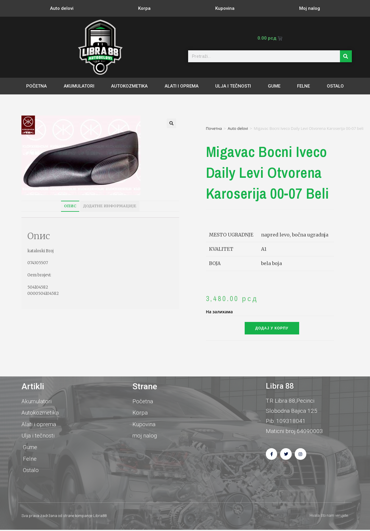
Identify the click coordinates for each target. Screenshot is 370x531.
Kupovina (225, 8)
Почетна (214, 128)
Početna (36, 86)
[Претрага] (346, 56)
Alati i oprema (182, 86)
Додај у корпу (271, 328)
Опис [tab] (70, 206)
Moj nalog (309, 8)
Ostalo (335, 86)
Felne (303, 86)
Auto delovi (62, 8)
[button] (171, 123)
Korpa (144, 8)
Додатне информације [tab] (109, 206)
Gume (274, 86)
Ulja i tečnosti (233, 86)
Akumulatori (79, 86)
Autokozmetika (129, 86)
